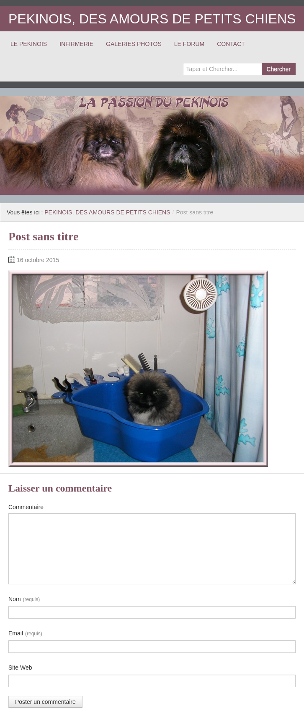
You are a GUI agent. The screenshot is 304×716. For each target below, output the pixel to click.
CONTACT (231, 44)
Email (25, 633)
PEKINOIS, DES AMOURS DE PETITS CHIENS (152, 18)
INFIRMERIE (76, 44)
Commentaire (26, 507)
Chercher (278, 69)
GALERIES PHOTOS (134, 44)
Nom (24, 599)
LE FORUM (189, 44)
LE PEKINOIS (28, 44)
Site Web (20, 667)
